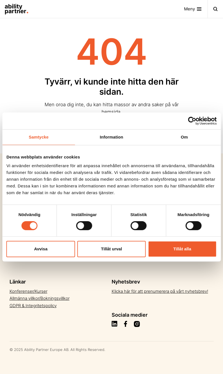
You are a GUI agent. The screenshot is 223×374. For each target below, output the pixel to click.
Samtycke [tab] (39, 137)
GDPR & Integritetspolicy (33, 305)
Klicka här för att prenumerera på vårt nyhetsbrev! (160, 291)
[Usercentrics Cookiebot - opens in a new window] (192, 121)
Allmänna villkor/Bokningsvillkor (40, 298)
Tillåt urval (111, 248)
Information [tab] (111, 137)
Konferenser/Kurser (28, 291)
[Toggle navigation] (196, 9)
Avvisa (40, 248)
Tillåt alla (182, 248)
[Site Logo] (14, 9)
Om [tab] (184, 137)
